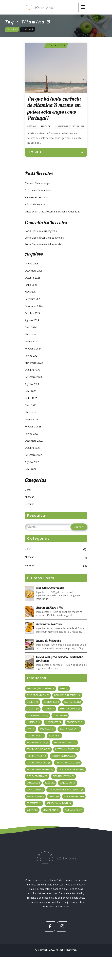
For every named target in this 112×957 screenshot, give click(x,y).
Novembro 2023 (34, 362)
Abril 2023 (30, 412)
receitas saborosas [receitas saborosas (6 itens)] (38, 762)
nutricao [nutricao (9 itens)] (33, 722)
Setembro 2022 (33, 454)
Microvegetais (49, 231)
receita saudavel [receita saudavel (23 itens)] (65, 742)
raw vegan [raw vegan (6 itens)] (47, 728)
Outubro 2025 (32, 277)
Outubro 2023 (32, 369)
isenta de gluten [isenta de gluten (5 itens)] (70, 708)
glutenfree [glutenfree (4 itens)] (51, 701)
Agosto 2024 (32, 320)
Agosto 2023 (32, 384)
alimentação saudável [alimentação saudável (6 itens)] (40, 688)
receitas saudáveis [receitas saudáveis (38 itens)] (68, 762)
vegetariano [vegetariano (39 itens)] (73, 809)
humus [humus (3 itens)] (49, 708)
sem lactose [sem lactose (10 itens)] (35, 796)
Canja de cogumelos (52, 237)
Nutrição (31, 126)
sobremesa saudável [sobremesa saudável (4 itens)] (59, 803)
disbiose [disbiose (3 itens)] (32, 701)
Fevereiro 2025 (33, 299)
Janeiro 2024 (32, 355)
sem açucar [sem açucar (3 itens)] (67, 782)
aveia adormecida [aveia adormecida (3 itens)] (38, 695)
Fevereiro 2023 (33, 426)
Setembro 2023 (33, 377)
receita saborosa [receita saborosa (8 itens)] (37, 742)
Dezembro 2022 (34, 440)
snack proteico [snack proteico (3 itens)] (74, 796)
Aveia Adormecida (51, 244)
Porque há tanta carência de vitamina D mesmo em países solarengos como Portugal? (54, 108)
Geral (28, 489)
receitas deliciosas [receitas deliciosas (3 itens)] (38, 749)
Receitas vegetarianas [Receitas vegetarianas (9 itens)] (40, 769)
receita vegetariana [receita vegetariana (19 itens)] (71, 769)
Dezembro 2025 (34, 270)
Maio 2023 (30, 405)
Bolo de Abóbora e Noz (38, 190)
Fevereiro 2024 (33, 348)
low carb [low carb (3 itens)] (60, 715)
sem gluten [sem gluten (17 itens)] (35, 789)
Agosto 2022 (32, 462)
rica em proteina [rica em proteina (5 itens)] (37, 776)
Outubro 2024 (32, 313)
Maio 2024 (30, 327)
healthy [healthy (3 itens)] (33, 708)
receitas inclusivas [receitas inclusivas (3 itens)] (63, 755)
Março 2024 (31, 341)
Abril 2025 (30, 291)
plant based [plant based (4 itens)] (53, 722)
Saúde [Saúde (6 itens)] (49, 782)
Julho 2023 (30, 391)
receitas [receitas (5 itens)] (54, 735)
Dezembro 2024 (34, 306)
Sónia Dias (45, 126)
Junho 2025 (31, 284)
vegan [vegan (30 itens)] (32, 809)
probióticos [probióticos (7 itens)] (75, 722)
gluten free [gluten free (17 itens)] (72, 701)
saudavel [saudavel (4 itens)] (33, 782)
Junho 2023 (31, 398)
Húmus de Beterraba (36, 204)
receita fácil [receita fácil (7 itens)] (35, 735)
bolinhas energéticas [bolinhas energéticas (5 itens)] (67, 695)
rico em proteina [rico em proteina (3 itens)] (63, 776)
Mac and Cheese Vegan (37, 183)
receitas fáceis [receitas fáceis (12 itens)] (36, 755)
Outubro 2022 (32, 447)
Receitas (29, 504)
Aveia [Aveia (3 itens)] (64, 688)
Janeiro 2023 (32, 433)
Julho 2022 (30, 469)
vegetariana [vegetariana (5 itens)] (51, 809)
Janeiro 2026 (32, 263)
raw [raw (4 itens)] (30, 728)
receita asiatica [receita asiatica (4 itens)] (69, 728)
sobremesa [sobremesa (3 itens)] (34, 803)
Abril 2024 (30, 334)
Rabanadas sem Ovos (37, 197)
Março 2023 (31, 419)
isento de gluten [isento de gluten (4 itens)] (37, 715)
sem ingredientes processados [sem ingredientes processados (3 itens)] (65, 789)
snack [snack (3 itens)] (54, 796)
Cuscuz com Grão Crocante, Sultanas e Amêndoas (52, 211)
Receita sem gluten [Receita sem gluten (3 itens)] (66, 749)
